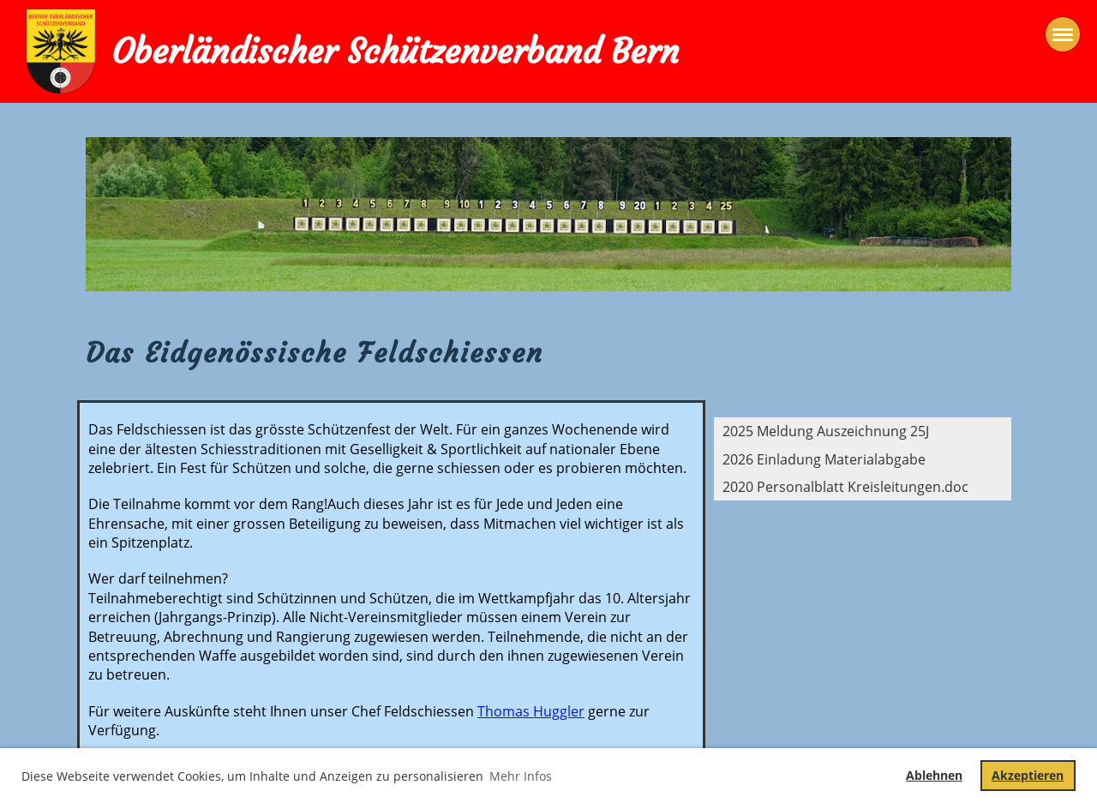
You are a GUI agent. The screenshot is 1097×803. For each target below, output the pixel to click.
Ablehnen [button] (934, 775)
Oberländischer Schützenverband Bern (395, 51)
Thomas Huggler (530, 711)
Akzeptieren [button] (1028, 775)
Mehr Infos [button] (520, 776)
